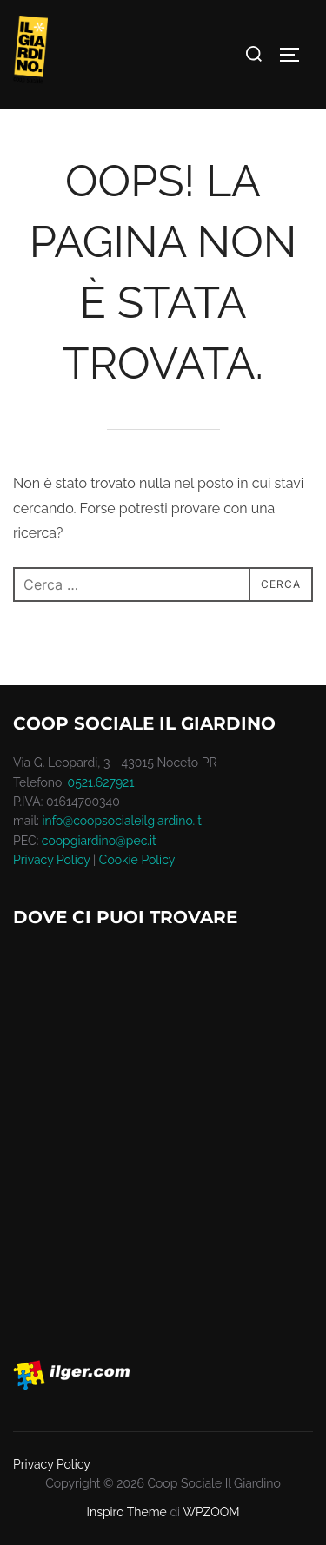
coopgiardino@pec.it (99, 841)
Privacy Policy (51, 860)
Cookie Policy (137, 860)
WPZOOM (211, 1512)
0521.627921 (101, 782)
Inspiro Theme (127, 1512)
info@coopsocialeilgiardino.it (122, 821)
